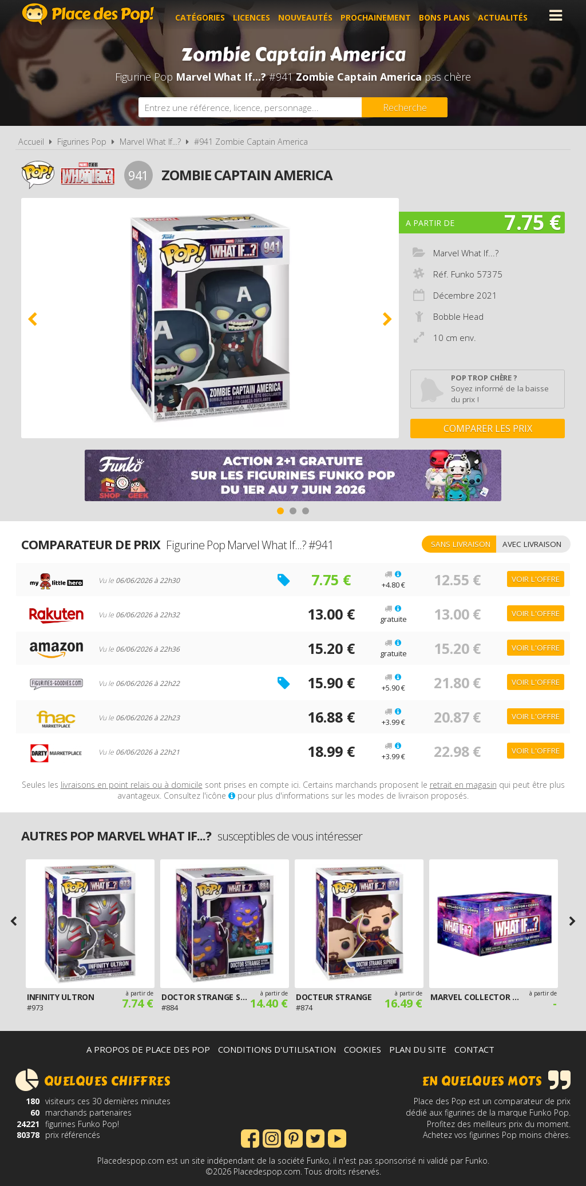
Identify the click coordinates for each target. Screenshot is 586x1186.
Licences (256, 15)
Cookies (362, 1049)
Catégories (204, 15)
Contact (474, 1049)
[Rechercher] (405, 107)
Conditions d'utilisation (277, 1049)
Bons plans (448, 15)
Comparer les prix (488, 428)
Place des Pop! (88, 14)
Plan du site (417, 1049)
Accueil (31, 141)
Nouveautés (310, 15)
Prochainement (380, 15)
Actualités (507, 15)
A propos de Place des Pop (148, 1049)
